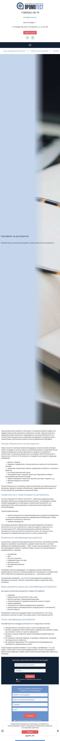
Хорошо (30, 732)
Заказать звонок (30, 32)
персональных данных (35, 720)
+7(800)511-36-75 (30, 12)
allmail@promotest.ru (30, 17)
